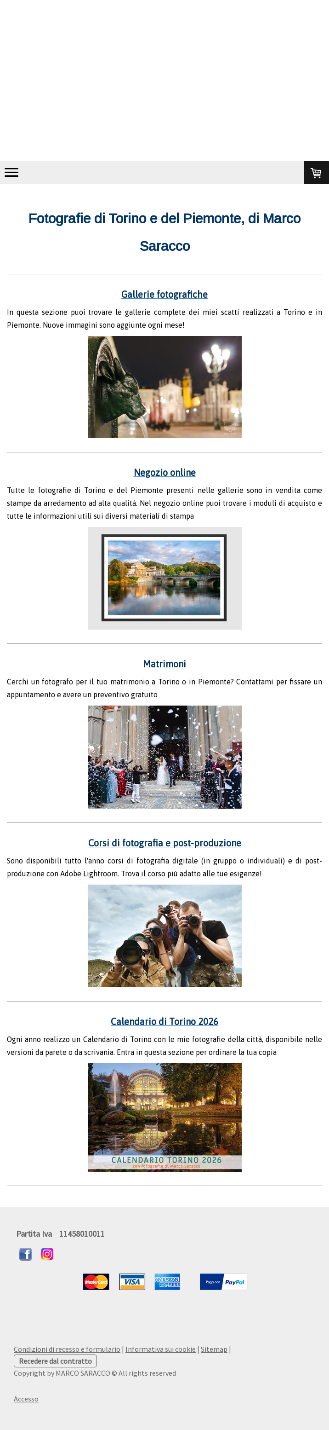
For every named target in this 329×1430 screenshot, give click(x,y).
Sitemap (214, 1349)
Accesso (26, 1398)
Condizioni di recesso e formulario (67, 1349)
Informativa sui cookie (160, 1349)
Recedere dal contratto (55, 1361)
